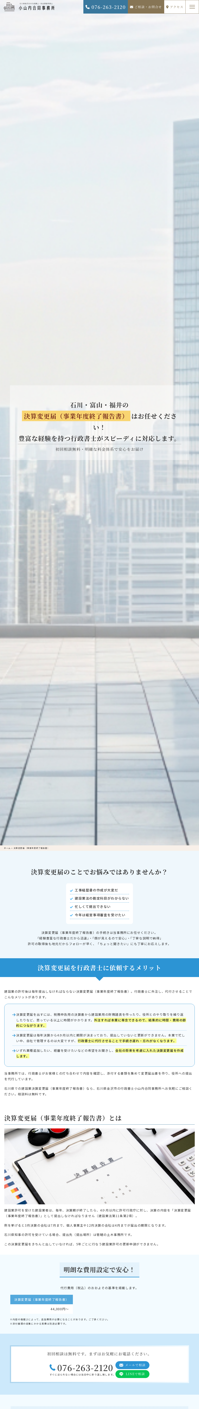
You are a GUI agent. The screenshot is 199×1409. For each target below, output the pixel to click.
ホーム (7, 848)
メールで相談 (135, 1365)
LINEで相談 (135, 1374)
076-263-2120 (105, 6)
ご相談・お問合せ (146, 7)
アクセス (174, 7)
